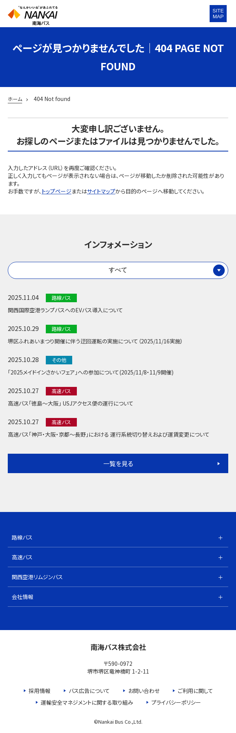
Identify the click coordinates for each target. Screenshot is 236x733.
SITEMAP (218, 13)
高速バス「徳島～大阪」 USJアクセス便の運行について (71, 403)
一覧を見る (118, 463)
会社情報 (22, 597)
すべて (118, 269)
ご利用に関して (195, 691)
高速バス (22, 557)
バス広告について (89, 691)
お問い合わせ (144, 691)
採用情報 (39, 691)
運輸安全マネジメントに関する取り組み (87, 702)
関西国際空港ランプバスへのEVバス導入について (65, 310)
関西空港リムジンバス (37, 577)
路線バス (22, 537)
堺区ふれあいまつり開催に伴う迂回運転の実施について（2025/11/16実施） (95, 341)
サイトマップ (101, 191)
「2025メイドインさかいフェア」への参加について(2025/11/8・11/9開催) (91, 372)
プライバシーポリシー (176, 702)
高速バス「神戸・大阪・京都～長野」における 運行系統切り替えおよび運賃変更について (109, 434)
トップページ (56, 191)
